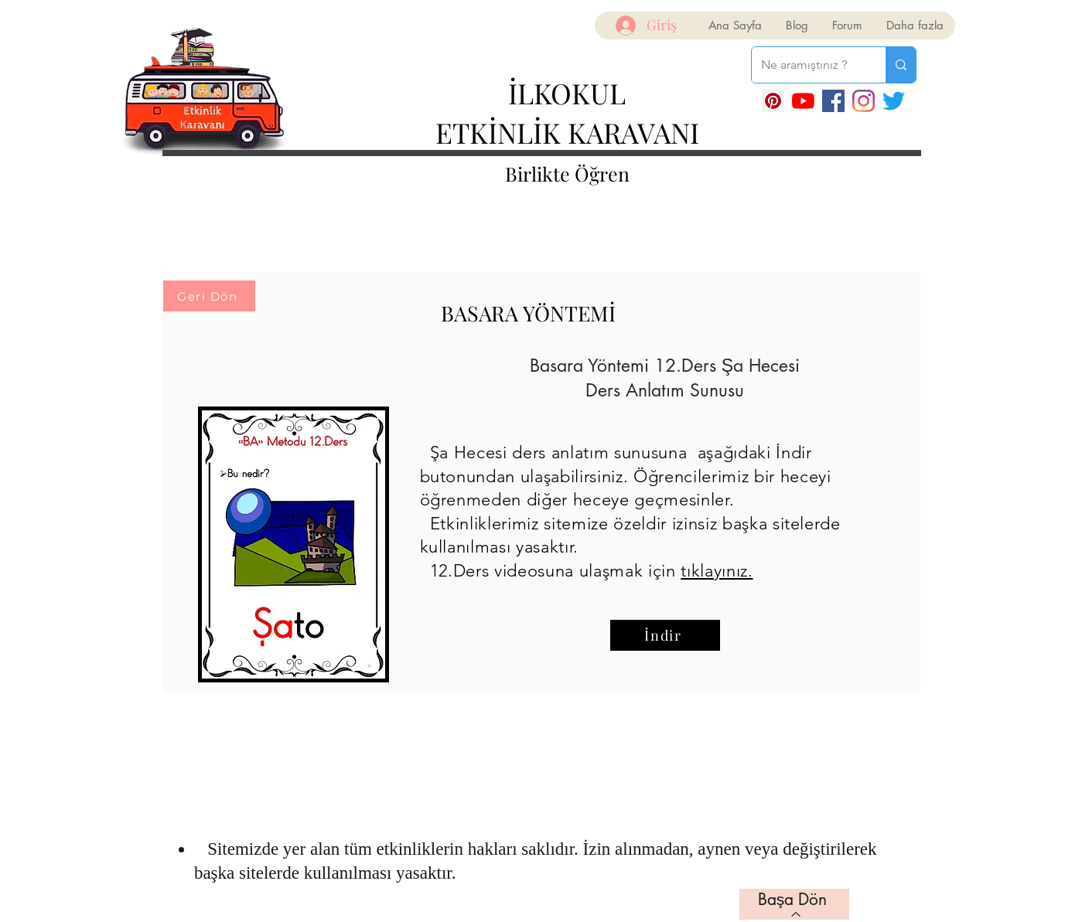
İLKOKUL (567, 92)
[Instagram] (863, 101)
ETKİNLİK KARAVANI (567, 132)
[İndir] (665, 635)
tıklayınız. (717, 570)
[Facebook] (833, 101)
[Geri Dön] (209, 296)
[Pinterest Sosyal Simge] (773, 101)
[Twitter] (893, 101)
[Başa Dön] (794, 904)
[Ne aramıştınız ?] (807, 65)
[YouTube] (803, 101)
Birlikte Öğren (567, 173)
